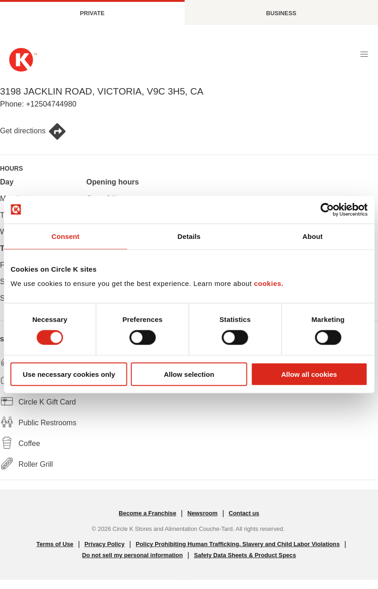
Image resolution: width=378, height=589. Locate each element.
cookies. (268, 283)
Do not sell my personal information (132, 555)
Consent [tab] (65, 236)
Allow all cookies (309, 374)
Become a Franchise (147, 513)
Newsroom (202, 513)
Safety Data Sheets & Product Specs (245, 555)
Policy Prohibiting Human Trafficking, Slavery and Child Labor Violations (238, 544)
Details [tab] (189, 236)
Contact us (244, 513)
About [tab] (312, 236)
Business (281, 13)
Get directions (33, 131)
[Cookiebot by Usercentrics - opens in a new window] (327, 209)
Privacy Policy (104, 544)
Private (92, 13)
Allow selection (189, 374)
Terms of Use (54, 544)
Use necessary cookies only (69, 374)
